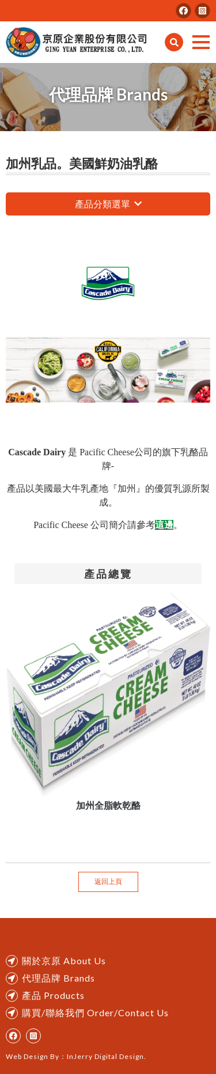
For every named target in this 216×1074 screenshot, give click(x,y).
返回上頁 (108, 881)
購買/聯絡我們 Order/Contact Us (95, 1012)
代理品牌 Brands (58, 977)
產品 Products (53, 995)
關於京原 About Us (64, 960)
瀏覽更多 (138, 203)
